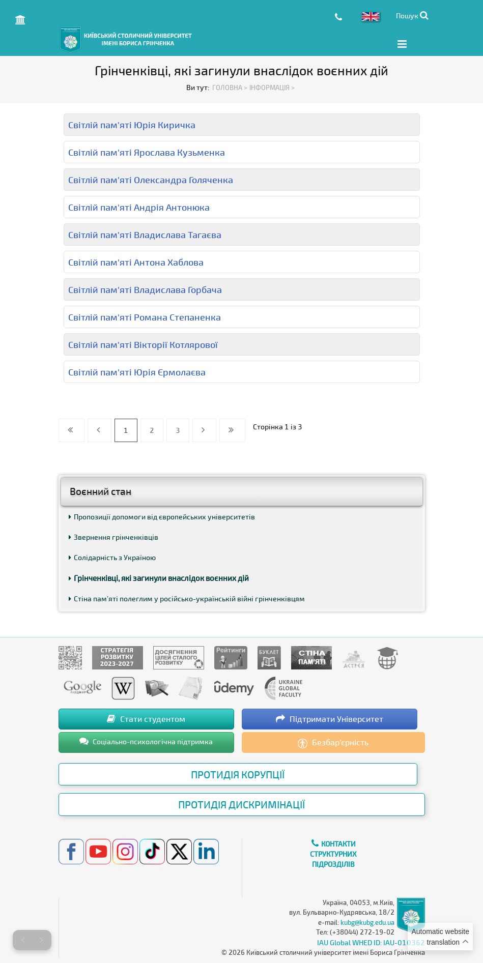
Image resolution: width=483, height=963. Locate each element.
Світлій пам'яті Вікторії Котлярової (143, 343)
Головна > (229, 87)
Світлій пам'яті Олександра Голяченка (150, 179)
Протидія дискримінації (241, 804)
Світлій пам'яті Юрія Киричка (131, 124)
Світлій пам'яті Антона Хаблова (136, 261)
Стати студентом (146, 718)
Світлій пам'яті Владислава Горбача (145, 289)
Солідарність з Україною (112, 556)
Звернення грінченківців (113, 536)
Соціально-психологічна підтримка (146, 740)
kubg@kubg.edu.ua (367, 922)
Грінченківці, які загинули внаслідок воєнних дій (159, 577)
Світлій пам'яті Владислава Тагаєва (144, 234)
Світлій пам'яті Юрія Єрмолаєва (137, 371)
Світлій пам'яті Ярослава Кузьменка (146, 151)
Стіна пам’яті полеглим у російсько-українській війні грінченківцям (187, 598)
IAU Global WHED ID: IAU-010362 (371, 942)
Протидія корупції (238, 774)
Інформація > (272, 87)
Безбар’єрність (333, 742)
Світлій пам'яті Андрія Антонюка (139, 206)
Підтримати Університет (329, 718)
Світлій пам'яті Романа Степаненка (144, 316)
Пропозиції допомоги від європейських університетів (162, 516)
